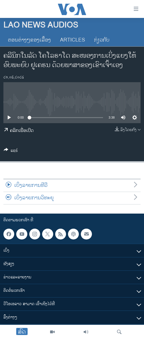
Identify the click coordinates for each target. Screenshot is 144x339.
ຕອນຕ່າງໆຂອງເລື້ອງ (29, 40)
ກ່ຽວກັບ (102, 40)
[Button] (11, 151)
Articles (72, 40)
